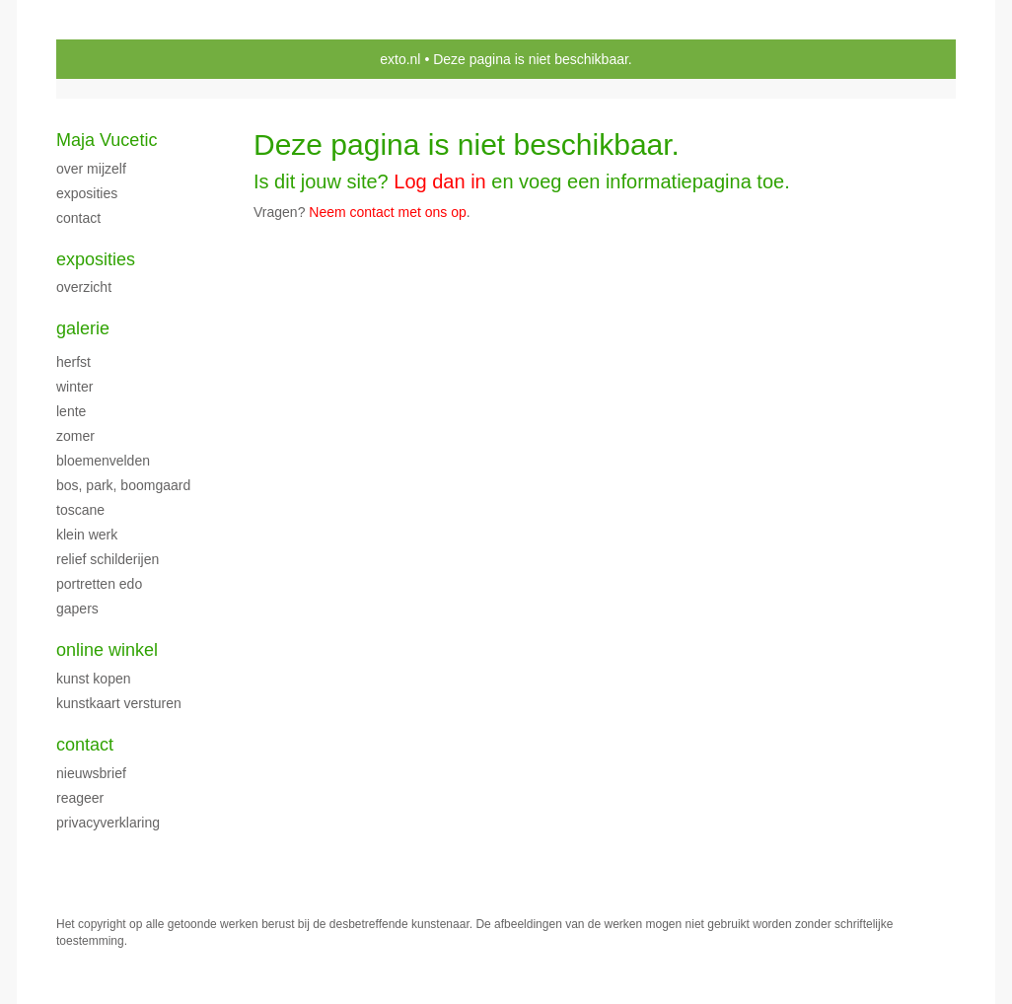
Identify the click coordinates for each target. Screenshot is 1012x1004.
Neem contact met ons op (388, 212)
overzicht (83, 287)
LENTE (71, 411)
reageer (80, 798)
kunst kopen (93, 678)
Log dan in (439, 181)
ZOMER (75, 436)
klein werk (86, 534)
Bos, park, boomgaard (123, 485)
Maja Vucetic (106, 140)
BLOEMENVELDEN (103, 460)
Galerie (82, 328)
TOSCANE (80, 510)
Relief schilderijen (107, 559)
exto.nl (400, 59)
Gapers (77, 608)
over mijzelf (91, 169)
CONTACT (78, 218)
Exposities (95, 259)
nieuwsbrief (91, 773)
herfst (73, 362)
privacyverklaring (108, 822)
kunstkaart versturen (118, 703)
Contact (84, 744)
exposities (86, 193)
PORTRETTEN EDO (99, 584)
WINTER (74, 386)
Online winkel (107, 650)
